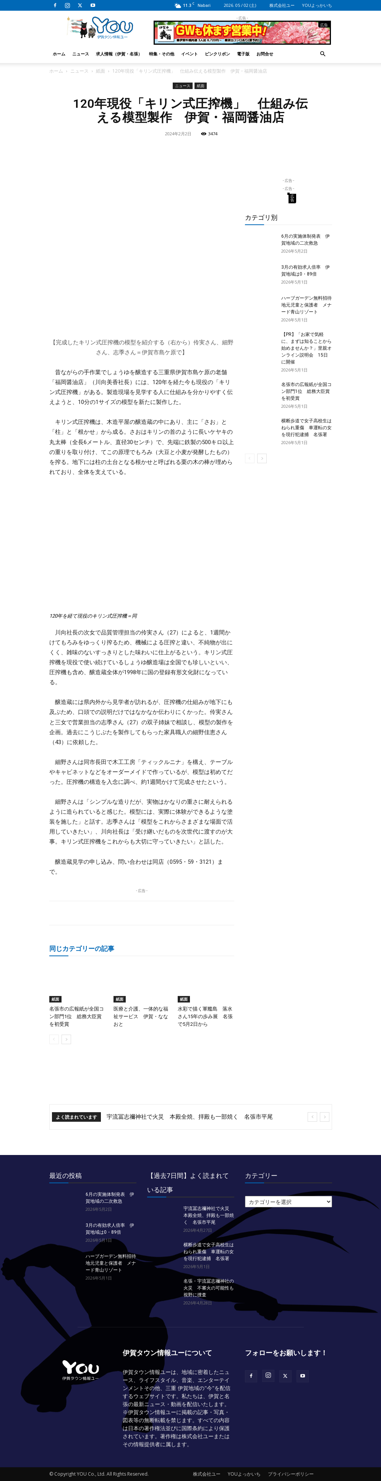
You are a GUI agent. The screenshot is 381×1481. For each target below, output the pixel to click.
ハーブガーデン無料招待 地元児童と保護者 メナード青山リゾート (308, 305)
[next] (324, 1117)
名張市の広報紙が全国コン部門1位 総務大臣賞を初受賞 (76, 1016)
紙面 (100, 71)
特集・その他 (161, 54)
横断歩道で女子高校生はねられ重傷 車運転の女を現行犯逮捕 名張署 (306, 427)
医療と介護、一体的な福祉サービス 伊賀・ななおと (140, 1016)
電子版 (243, 54)
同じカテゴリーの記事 (81, 948)
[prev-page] (54, 1039)
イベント (189, 54)
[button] (323, 54)
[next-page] (66, 1039)
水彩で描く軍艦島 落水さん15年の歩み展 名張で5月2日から (205, 1016)
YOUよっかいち (317, 5)
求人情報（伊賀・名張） (119, 54)
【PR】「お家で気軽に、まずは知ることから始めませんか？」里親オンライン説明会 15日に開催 (306, 348)
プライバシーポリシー (291, 1474)
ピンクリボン (217, 54)
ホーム (59, 54)
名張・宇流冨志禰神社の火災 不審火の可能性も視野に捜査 (208, 1288)
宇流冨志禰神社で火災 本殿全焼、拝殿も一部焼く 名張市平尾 (190, 1116)
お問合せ (264, 54)
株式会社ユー (282, 5)
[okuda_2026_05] (242, 41)
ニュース (80, 54)
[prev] (312, 1117)
